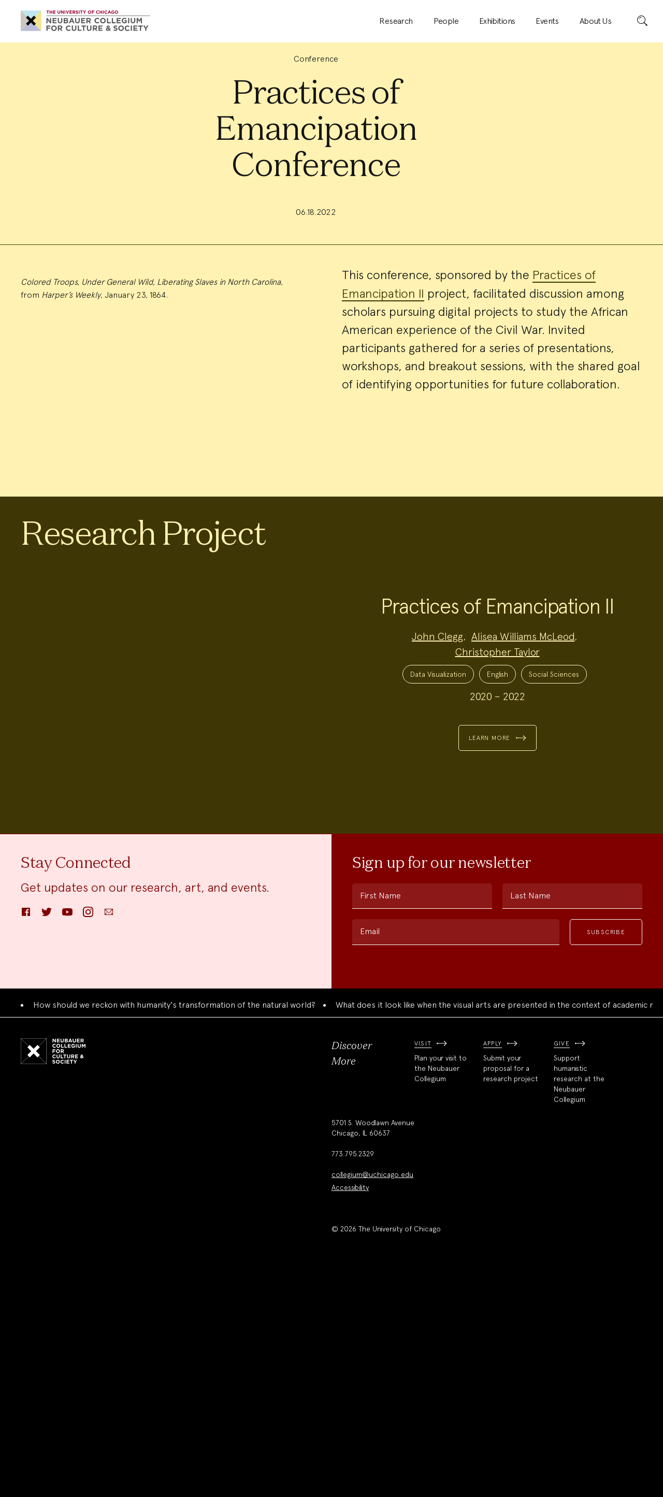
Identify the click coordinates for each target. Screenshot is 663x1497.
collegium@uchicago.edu (372, 1396)
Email (370, 1152)
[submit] (642, 21)
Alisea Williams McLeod (522, 780)
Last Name (530, 1117)
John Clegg (437, 780)
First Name (380, 1117)
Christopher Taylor (497, 796)
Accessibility (350, 1409)
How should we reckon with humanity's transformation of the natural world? (174, 1226)
